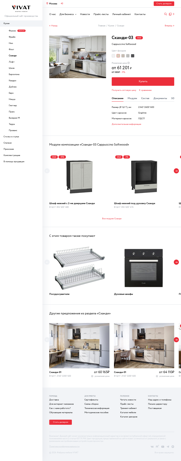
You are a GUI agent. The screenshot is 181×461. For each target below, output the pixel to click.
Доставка (54, 399)
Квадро (12, 80)
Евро (11, 93)
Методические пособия (96, 412)
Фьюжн (17, 30)
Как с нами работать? (60, 408)
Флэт (11, 49)
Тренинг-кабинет (128, 408)
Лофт (12, 62)
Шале (12, 68)
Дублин (13, 86)
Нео (11, 43)
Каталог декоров (128, 416)
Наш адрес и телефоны (159, 399)
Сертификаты (91, 399)
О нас (52, 14)
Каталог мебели (128, 412)
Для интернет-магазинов (61, 404)
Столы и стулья (11, 136)
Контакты (140, 14)
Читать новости (128, 399)
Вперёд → (169, 25)
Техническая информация (96, 408)
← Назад (53, 25)
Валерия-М (14, 118)
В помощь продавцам (14, 161)
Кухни (6, 23)
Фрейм (12, 37)
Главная (101, 25)
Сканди (13, 55)
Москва (53, 4)
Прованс (13, 130)
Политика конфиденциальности (64, 446)
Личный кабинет (121, 14)
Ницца (12, 99)
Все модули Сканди (111, 218)
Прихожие (9, 149)
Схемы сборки (91, 404)
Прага (11, 111)
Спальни (8, 143)
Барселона (14, 74)
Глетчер (13, 105)
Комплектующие (12, 155)
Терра (12, 124)
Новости (85, 14)
